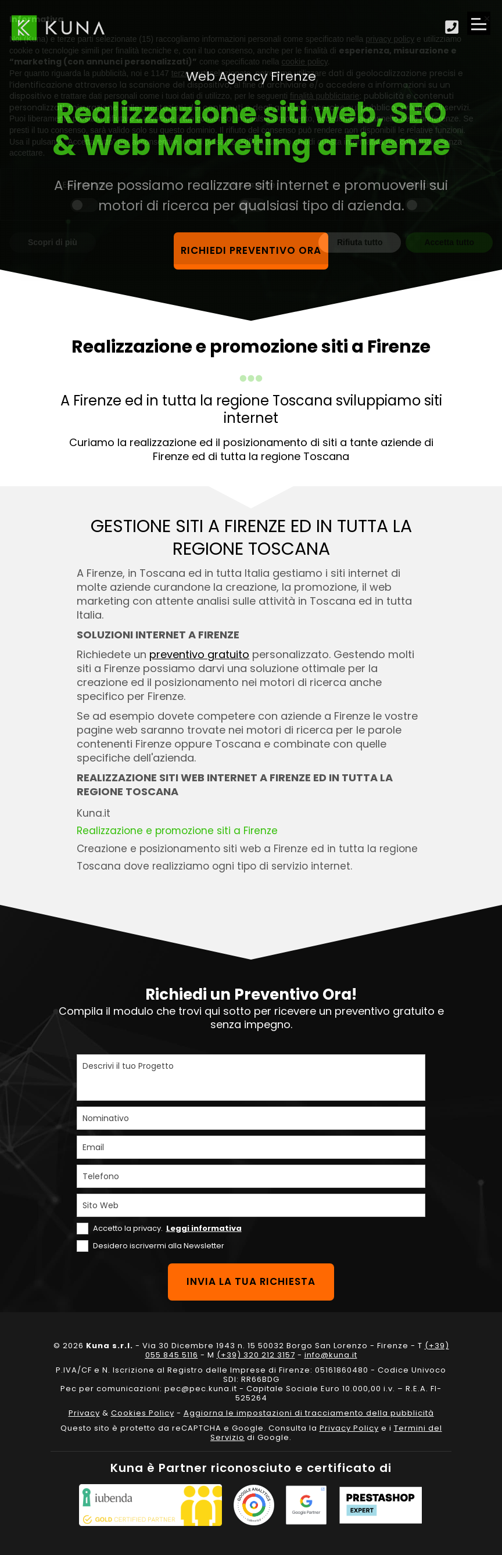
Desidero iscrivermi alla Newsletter (158, 1245)
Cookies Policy (142, 1412)
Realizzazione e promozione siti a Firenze (177, 831)
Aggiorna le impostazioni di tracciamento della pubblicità (309, 1412)
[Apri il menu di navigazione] (478, 23)
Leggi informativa (204, 1228)
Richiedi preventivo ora (251, 251)
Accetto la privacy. (167, 1228)
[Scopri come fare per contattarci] (451, 28)
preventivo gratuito (199, 654)
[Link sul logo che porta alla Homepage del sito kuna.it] (58, 27)
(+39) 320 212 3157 (256, 1354)
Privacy (84, 1412)
